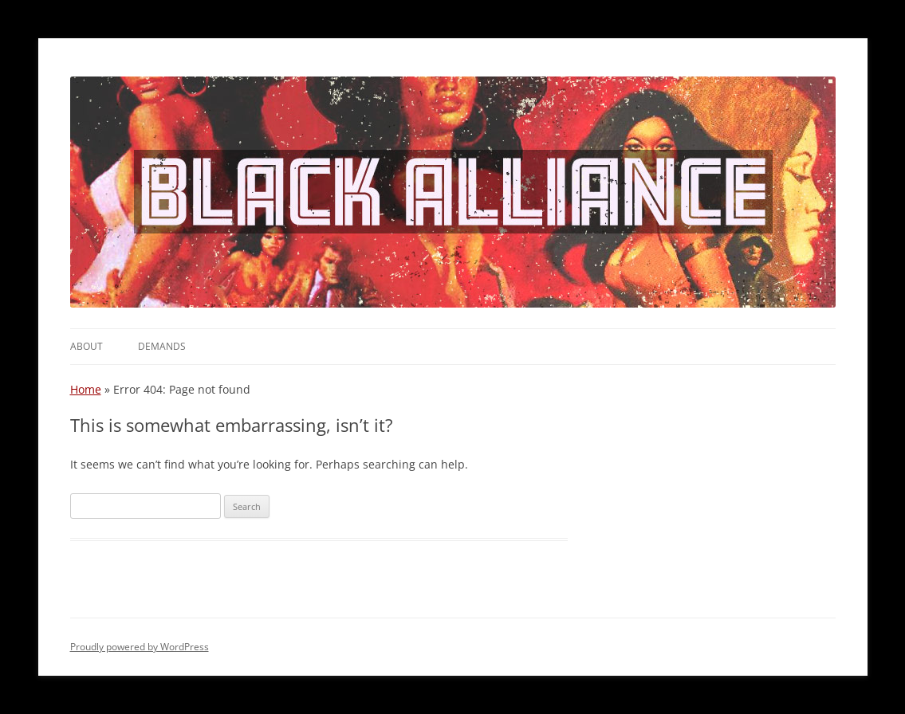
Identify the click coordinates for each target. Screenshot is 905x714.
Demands (162, 346)
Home (85, 389)
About (86, 346)
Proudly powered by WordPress (139, 646)
